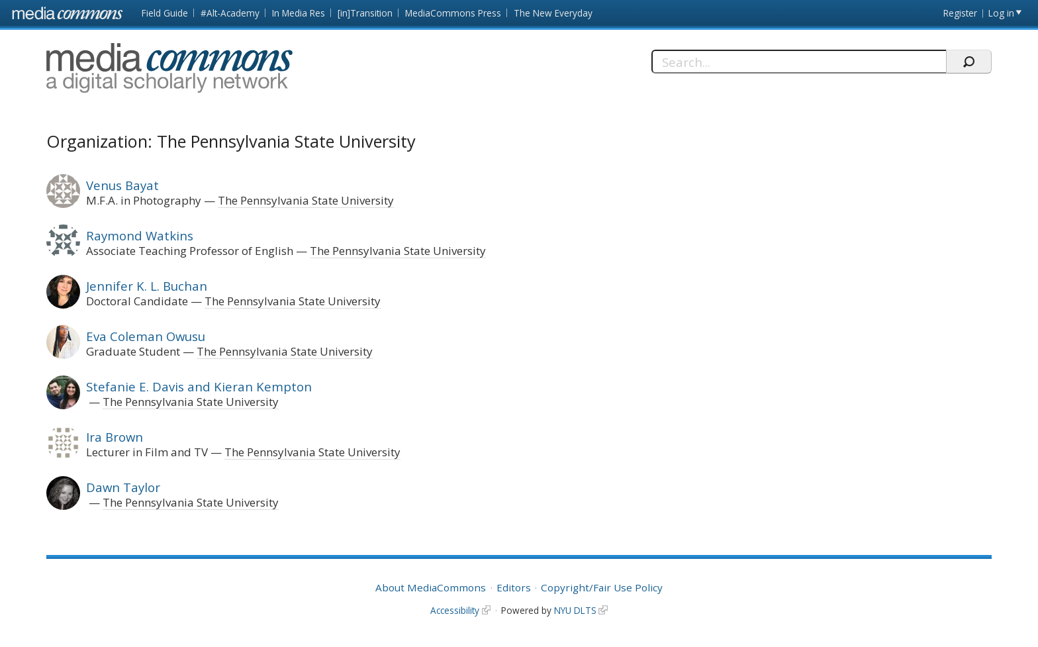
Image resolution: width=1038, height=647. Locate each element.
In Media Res (298, 13)
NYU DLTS (575, 610)
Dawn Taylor (123, 487)
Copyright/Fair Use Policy (602, 587)
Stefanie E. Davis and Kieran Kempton (199, 386)
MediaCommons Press (453, 13)
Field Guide (165, 13)
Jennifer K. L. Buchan (146, 285)
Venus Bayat (122, 185)
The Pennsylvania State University (306, 200)
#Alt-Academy (230, 13)
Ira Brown (114, 436)
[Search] (798, 62)
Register (960, 13)
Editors (513, 587)
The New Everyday (553, 13)
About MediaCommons (430, 587)
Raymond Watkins (139, 235)
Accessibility (454, 610)
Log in (1001, 13)
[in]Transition (365, 13)
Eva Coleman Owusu (145, 336)
